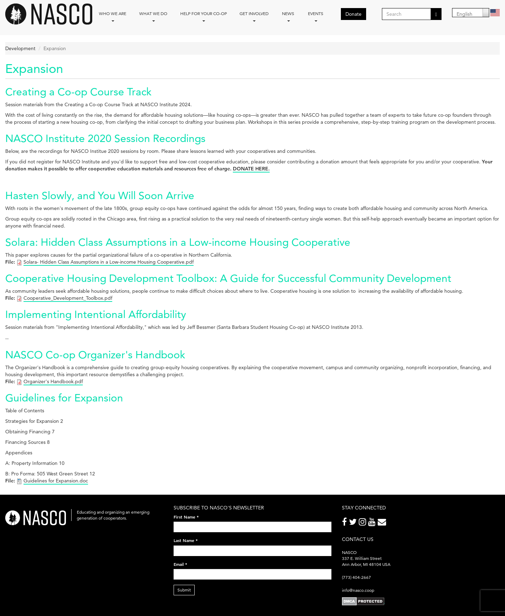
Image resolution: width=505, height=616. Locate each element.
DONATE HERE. (251, 168)
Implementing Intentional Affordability (95, 314)
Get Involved (254, 16)
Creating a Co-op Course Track (78, 91)
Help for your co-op (203, 16)
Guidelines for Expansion (64, 397)
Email (180, 564)
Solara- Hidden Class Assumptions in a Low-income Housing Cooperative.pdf (108, 262)
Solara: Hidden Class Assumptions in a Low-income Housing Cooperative (177, 242)
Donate (353, 14)
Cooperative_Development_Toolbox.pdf (67, 298)
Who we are (112, 16)
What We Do (153, 16)
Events (315, 16)
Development (20, 48)
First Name (186, 517)
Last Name (186, 540)
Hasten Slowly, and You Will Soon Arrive (99, 195)
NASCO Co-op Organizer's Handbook (95, 354)
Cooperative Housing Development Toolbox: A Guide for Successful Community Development (228, 278)
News (288, 16)
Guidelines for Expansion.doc (55, 481)
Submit (184, 590)
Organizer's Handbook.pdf (53, 381)
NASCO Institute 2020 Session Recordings (105, 138)
